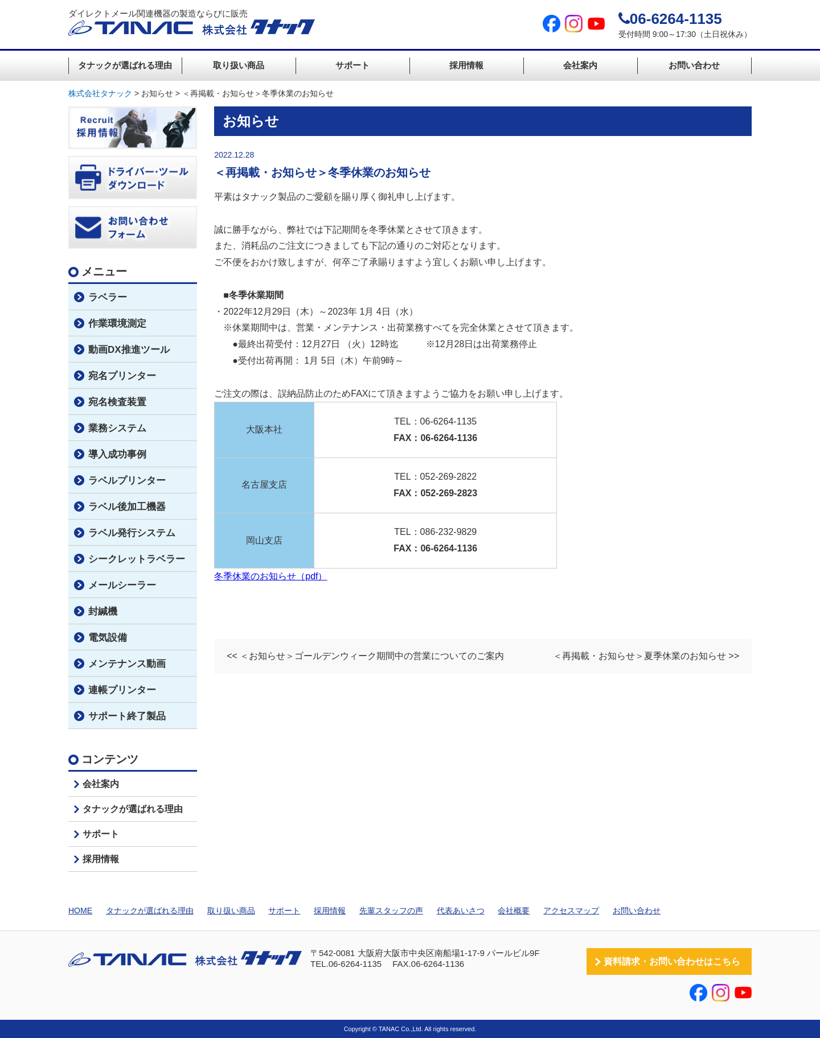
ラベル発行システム (131, 533)
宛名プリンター (122, 375)
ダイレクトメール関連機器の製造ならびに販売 (191, 22)
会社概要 (514, 910)
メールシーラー (122, 585)
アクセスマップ (571, 910)
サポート (352, 65)
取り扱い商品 (238, 65)
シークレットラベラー (136, 559)
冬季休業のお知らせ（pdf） (270, 576)
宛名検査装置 (117, 402)
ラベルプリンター (127, 480)
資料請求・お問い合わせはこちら (672, 961)
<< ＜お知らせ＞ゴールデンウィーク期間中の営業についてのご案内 (365, 656)
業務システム (117, 428)
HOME (80, 910)
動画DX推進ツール (129, 349)
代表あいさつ (461, 910)
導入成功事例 (117, 454)
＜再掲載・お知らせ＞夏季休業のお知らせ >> (646, 656)
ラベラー (107, 297)
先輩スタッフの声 (391, 910)
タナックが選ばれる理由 (125, 65)
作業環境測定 (117, 323)
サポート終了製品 (127, 716)
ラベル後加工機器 (127, 506)
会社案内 (580, 65)
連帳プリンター (122, 690)
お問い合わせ (694, 65)
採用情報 (466, 65)
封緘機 (102, 611)
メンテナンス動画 (127, 663)
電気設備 (107, 637)
